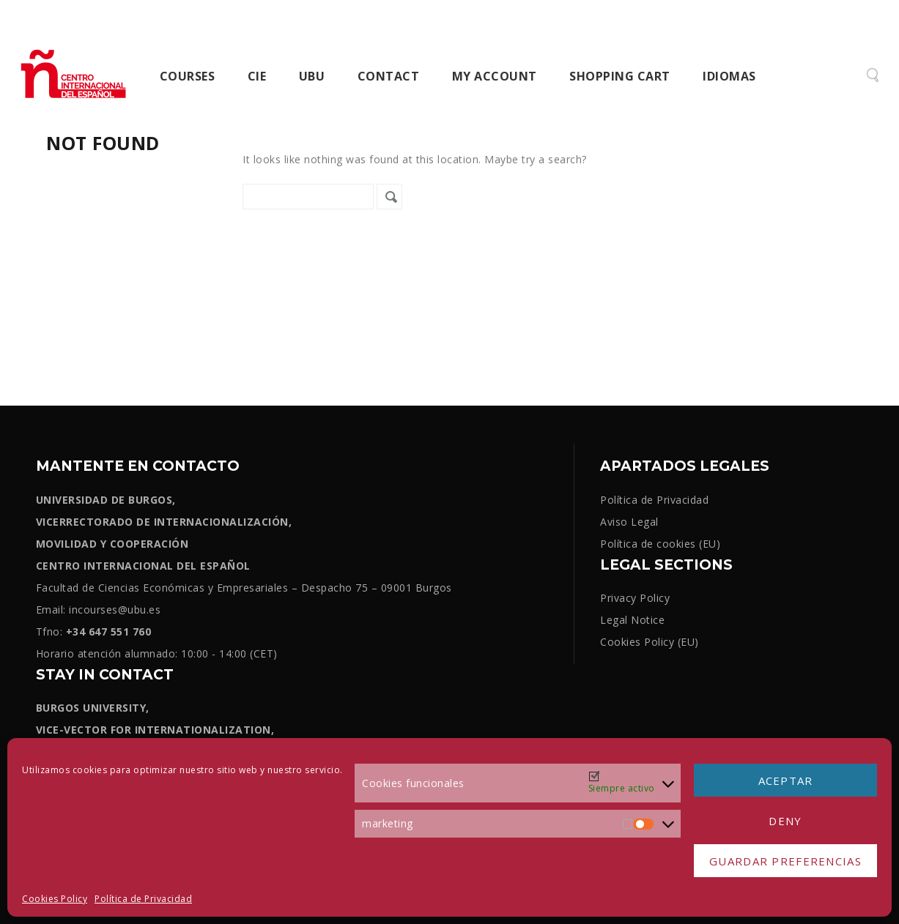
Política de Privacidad (143, 899)
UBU (312, 76)
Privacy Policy (635, 598)
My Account (494, 76)
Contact (389, 76)
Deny (785, 820)
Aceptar (785, 780)
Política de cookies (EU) (660, 544)
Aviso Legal (629, 522)
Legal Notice (632, 620)
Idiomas (729, 76)
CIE (257, 76)
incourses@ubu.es (114, 609)
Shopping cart (619, 76)
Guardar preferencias (785, 861)
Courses (187, 76)
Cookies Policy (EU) (649, 642)
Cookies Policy (54, 899)
